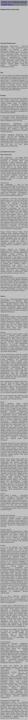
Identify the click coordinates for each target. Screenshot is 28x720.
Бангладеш (23, 2)
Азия (9, 2)
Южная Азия (15, 2)
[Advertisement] (14, 27)
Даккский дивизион (6, 4)
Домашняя (4, 2)
